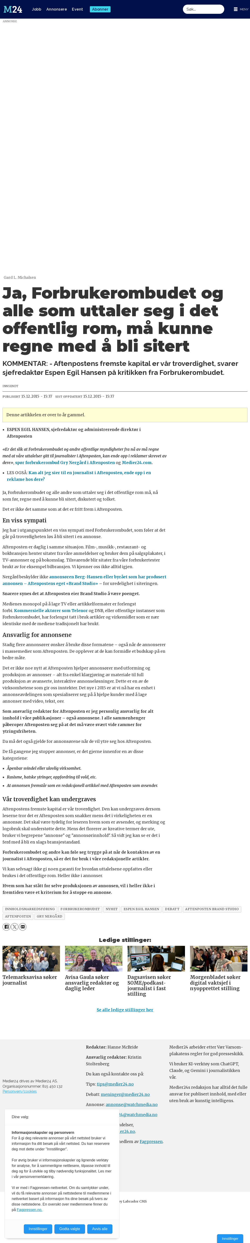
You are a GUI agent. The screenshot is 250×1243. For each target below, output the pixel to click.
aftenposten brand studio (212, 909)
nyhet (112, 909)
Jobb (36, 9)
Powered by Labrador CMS (125, 1201)
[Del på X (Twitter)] (14, 927)
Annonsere (56, 9)
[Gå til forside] (13, 9)
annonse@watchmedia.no (132, 1104)
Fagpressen (151, 1141)
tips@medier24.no (115, 1084)
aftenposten (18, 916)
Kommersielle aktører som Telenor (51, 610)
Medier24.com (137, 462)
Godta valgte (69, 1229)
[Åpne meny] (241, 9)
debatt (172, 909)
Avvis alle (100, 1229)
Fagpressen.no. (29, 1210)
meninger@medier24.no (125, 1094)
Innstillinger (230, 1238)
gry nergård (49, 916)
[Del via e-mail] (22, 927)
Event (77, 9)
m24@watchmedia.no (135, 1114)
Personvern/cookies (20, 1091)
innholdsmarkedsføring (30, 909)
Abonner (100, 9)
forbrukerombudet (80, 909)
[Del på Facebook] (6, 927)
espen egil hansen (141, 909)
